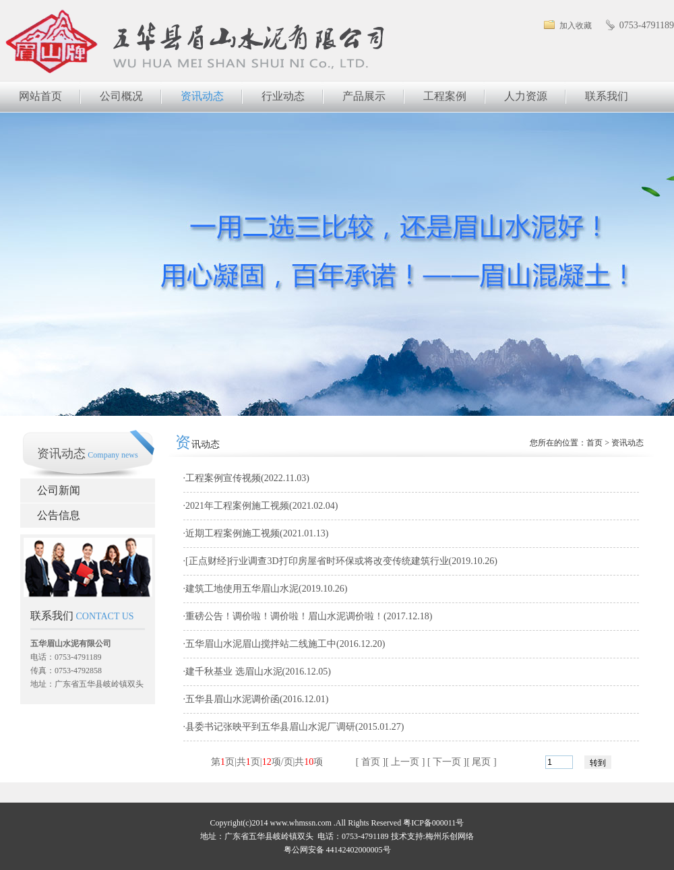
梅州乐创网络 (449, 836)
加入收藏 (575, 25)
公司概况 (121, 96)
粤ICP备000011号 (433, 823)
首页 (594, 442)
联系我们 (606, 96)
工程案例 (444, 96)
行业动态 (283, 96)
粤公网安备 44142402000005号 (337, 850)
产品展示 (364, 96)
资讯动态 (202, 96)
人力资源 (525, 96)
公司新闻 (58, 490)
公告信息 (58, 515)
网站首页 (40, 96)
